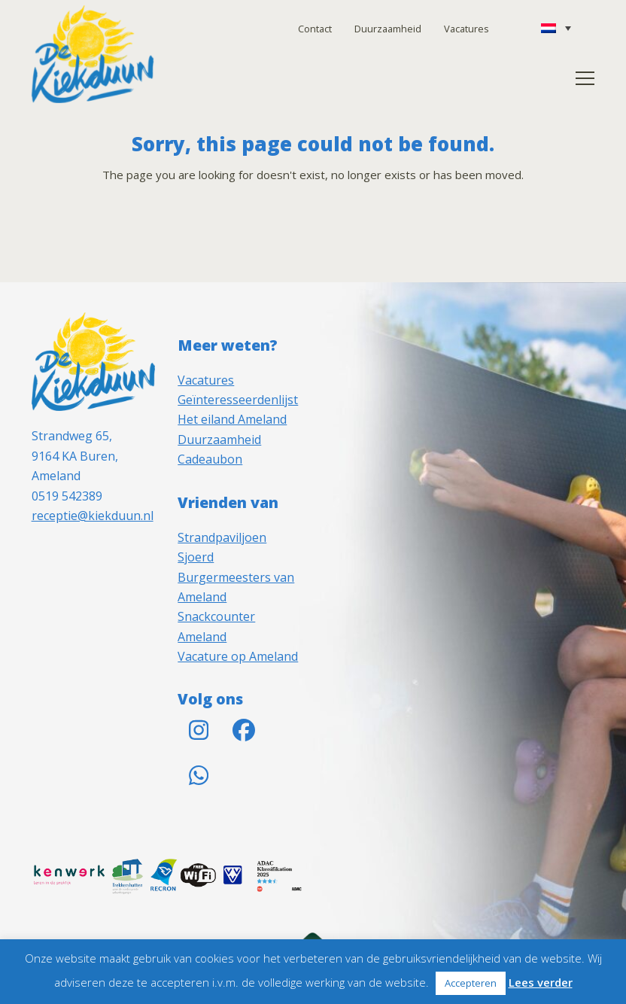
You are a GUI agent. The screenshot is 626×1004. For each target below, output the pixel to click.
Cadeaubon (210, 459)
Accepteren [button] (471, 983)
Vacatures (466, 28)
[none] (556, 28)
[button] (585, 78)
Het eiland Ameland (232, 419)
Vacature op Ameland (238, 656)
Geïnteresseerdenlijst (238, 399)
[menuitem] (556, 28)
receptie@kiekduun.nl (92, 515)
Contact (315, 28)
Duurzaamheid (387, 28)
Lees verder (541, 982)
